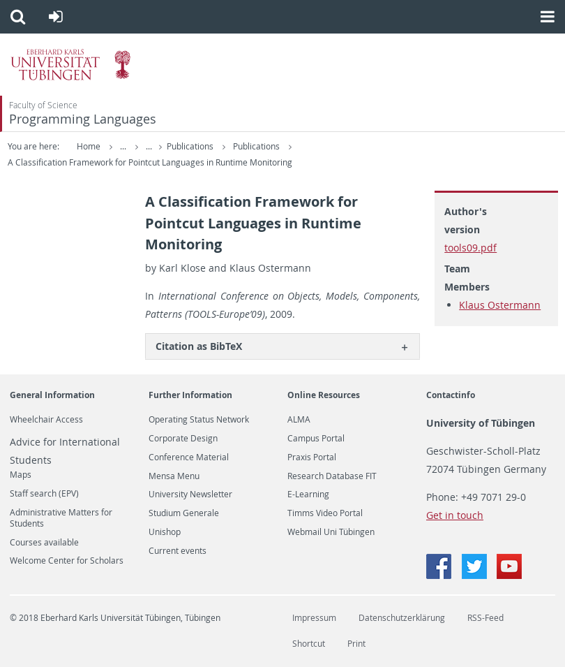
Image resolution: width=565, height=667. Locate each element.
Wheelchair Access (46, 419)
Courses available (44, 542)
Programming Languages (82, 119)
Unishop (165, 532)
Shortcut (308, 644)
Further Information (190, 395)
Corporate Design (183, 438)
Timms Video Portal (325, 513)
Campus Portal (316, 438)
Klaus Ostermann (500, 304)
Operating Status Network (199, 419)
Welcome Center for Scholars (66, 560)
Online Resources (323, 395)
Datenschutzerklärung (402, 618)
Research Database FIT (332, 476)
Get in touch (454, 515)
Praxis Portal (311, 457)
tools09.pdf (470, 247)
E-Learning (308, 494)
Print (356, 644)
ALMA (298, 419)
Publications (191, 146)
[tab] (283, 346)
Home (88, 146)
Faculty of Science (43, 105)
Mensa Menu (174, 476)
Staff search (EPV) (44, 493)
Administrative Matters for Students (61, 518)
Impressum (314, 618)
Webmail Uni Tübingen (331, 532)
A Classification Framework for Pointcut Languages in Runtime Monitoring (150, 162)
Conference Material (189, 457)
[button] (18, 17)
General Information (52, 395)
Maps (20, 475)
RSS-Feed (485, 618)
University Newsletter (190, 494)
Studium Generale (184, 513)
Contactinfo (450, 395)
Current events (177, 551)
